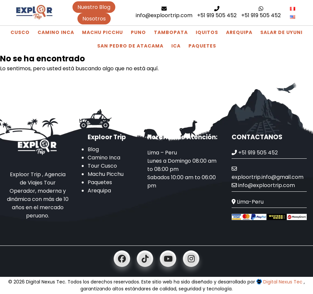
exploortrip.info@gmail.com (267, 173)
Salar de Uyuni (281, 32)
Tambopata (171, 32)
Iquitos (207, 32)
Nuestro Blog (93, 7)
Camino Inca (56, 32)
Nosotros (94, 18)
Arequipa (239, 32)
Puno (138, 32)
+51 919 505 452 (217, 12)
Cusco (20, 32)
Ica (176, 46)
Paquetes (202, 46)
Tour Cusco (102, 166)
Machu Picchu (102, 32)
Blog (93, 149)
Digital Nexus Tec (280, 281)
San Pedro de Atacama (130, 46)
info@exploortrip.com (164, 12)
